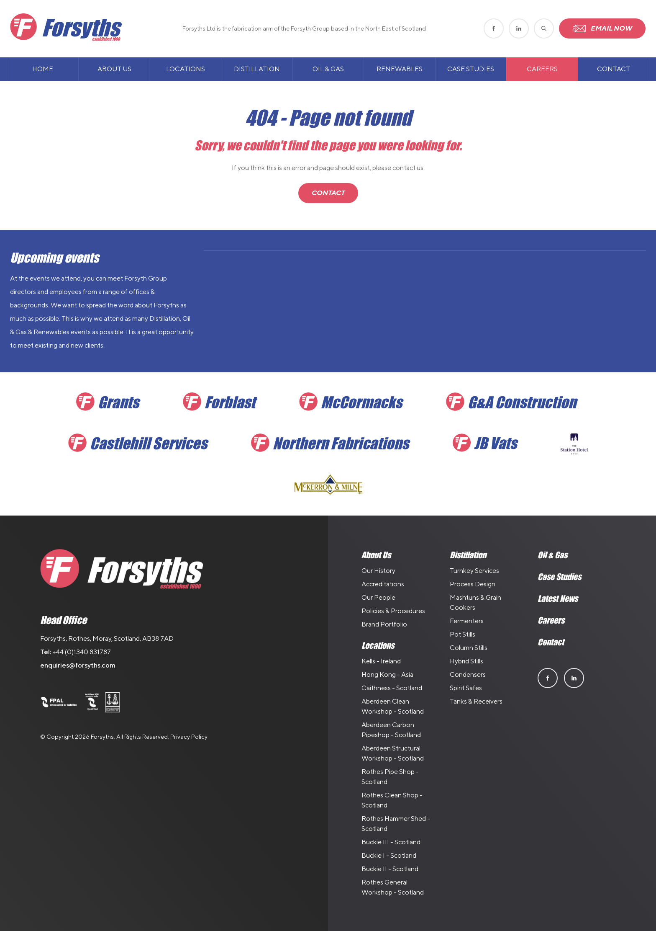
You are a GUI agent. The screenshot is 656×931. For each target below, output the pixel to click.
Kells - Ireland (381, 661)
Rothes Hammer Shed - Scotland (395, 824)
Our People (378, 597)
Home (42, 69)
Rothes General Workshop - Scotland (392, 887)
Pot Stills (462, 634)
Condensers (468, 674)
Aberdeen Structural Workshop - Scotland (392, 753)
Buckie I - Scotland (388, 855)
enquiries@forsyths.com (77, 665)
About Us (114, 69)
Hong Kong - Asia (387, 674)
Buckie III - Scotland (390, 842)
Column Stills (468, 648)
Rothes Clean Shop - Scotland (392, 800)
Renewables (400, 69)
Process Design (472, 584)
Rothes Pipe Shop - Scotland (390, 777)
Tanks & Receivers (476, 701)
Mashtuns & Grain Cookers (475, 602)
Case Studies (470, 69)
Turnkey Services (474, 571)
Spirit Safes (466, 688)
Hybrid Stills (466, 661)
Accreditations (382, 584)
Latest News (558, 598)
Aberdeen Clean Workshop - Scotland (392, 706)
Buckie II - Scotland (389, 869)
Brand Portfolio (384, 624)
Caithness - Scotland (391, 688)
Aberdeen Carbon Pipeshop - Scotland (391, 730)
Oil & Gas (328, 69)
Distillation (257, 69)
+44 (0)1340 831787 (81, 652)
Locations (185, 69)
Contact (613, 69)
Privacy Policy (189, 736)
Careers (542, 69)
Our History (378, 571)
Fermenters (467, 621)
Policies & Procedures (393, 611)
